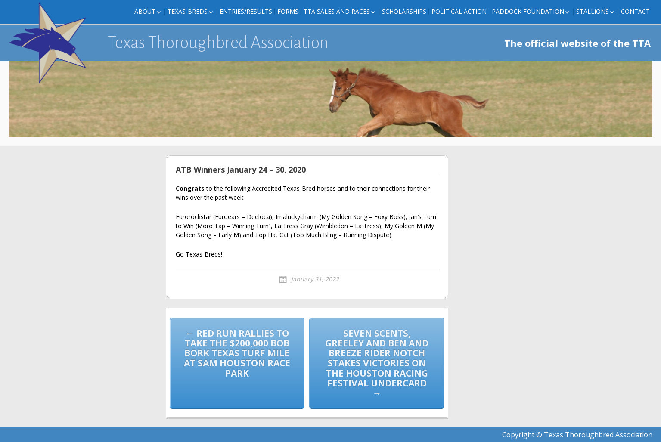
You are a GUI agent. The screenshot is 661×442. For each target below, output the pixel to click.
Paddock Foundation (528, 11)
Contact (635, 11)
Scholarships (404, 11)
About (144, 11)
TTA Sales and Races (337, 11)
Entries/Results (246, 11)
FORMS (287, 11)
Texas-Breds (188, 11)
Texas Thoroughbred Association (218, 43)
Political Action (459, 11)
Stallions (592, 11)
